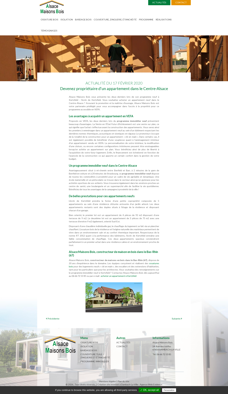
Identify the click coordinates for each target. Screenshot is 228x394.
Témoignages (49, 30)
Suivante (177, 318)
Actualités (159, 2)
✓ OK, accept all (149, 390)
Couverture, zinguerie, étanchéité (115, 19)
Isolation (66, 19)
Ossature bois (49, 19)
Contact (181, 2)
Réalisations (164, 19)
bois (71, 266)
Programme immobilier (94, 361)
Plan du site (123, 381)
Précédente (52, 318)
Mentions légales (107, 381)
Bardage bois (83, 19)
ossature (153, 263)
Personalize (169, 390)
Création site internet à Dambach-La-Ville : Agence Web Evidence (129, 384)
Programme (146, 19)
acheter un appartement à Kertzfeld (118, 276)
